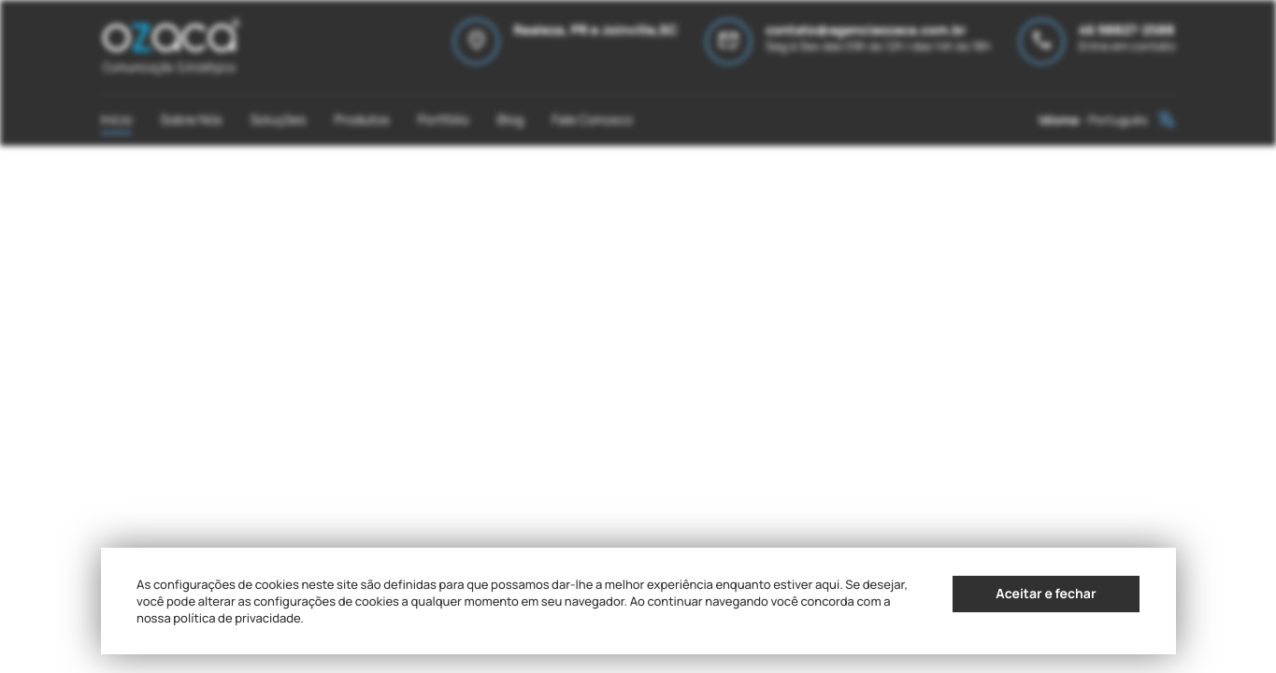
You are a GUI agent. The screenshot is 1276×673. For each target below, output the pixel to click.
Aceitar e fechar (1046, 594)
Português (1118, 119)
